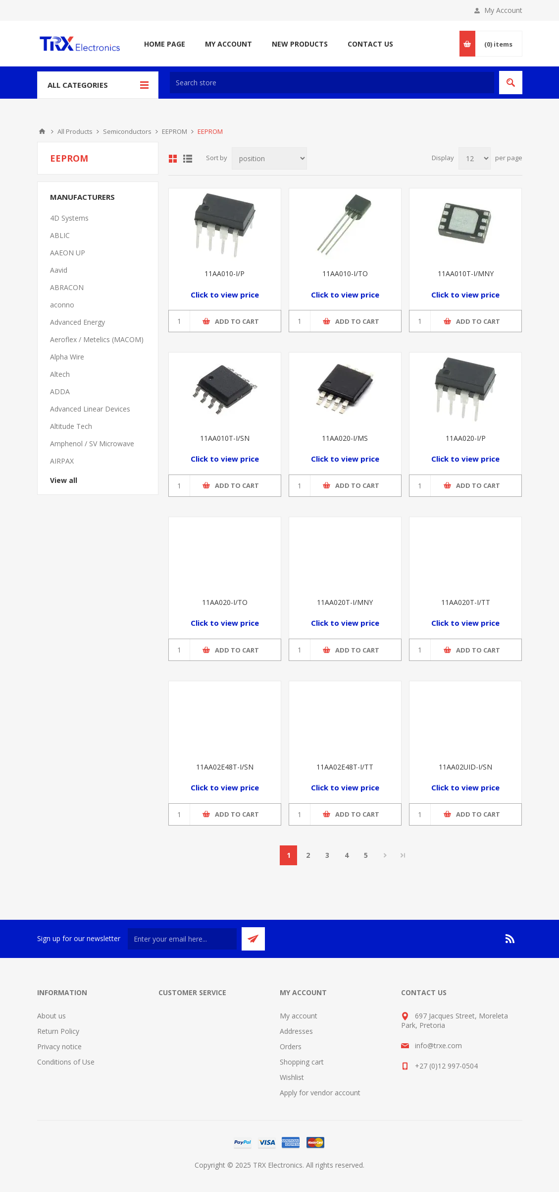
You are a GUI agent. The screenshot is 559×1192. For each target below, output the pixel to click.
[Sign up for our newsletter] (182, 939)
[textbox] (332, 82)
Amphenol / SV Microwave (92, 443)
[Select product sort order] (269, 158)
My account (298, 1015)
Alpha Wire (67, 356)
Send (253, 939)
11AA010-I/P (224, 273)
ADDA (60, 391)
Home (42, 131)
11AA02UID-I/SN (465, 767)
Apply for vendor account (320, 1092)
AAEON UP (67, 252)
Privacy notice (59, 1046)
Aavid (58, 270)
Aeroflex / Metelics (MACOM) (97, 339)
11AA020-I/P (466, 438)
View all (63, 480)
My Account (503, 10)
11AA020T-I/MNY (345, 602)
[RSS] (510, 939)
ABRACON (67, 287)
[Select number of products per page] (474, 158)
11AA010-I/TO (345, 273)
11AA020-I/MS (345, 438)
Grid (172, 159)
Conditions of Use (66, 1062)
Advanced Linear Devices (90, 409)
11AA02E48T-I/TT (344, 767)
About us (51, 1015)
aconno (62, 304)
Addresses (296, 1031)
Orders (291, 1046)
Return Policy (58, 1031)
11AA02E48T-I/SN (225, 767)
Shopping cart (302, 1062)
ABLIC (60, 235)
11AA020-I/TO (225, 602)
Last (403, 855)
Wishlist (292, 1077)
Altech (60, 374)
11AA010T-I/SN (225, 438)
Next (385, 855)
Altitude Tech (71, 426)
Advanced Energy (77, 322)
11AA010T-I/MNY (466, 273)
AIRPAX (62, 461)
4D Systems (69, 218)
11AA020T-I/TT (465, 602)
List (187, 159)
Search (510, 82)
